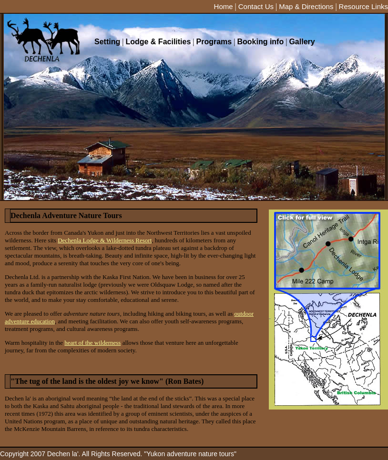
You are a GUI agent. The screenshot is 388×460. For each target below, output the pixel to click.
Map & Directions (306, 6)
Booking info (260, 42)
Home (223, 6)
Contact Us (256, 6)
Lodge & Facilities (158, 42)
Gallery (302, 42)
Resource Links (363, 6)
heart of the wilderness (92, 342)
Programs (214, 42)
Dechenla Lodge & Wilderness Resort (105, 240)
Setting (107, 42)
